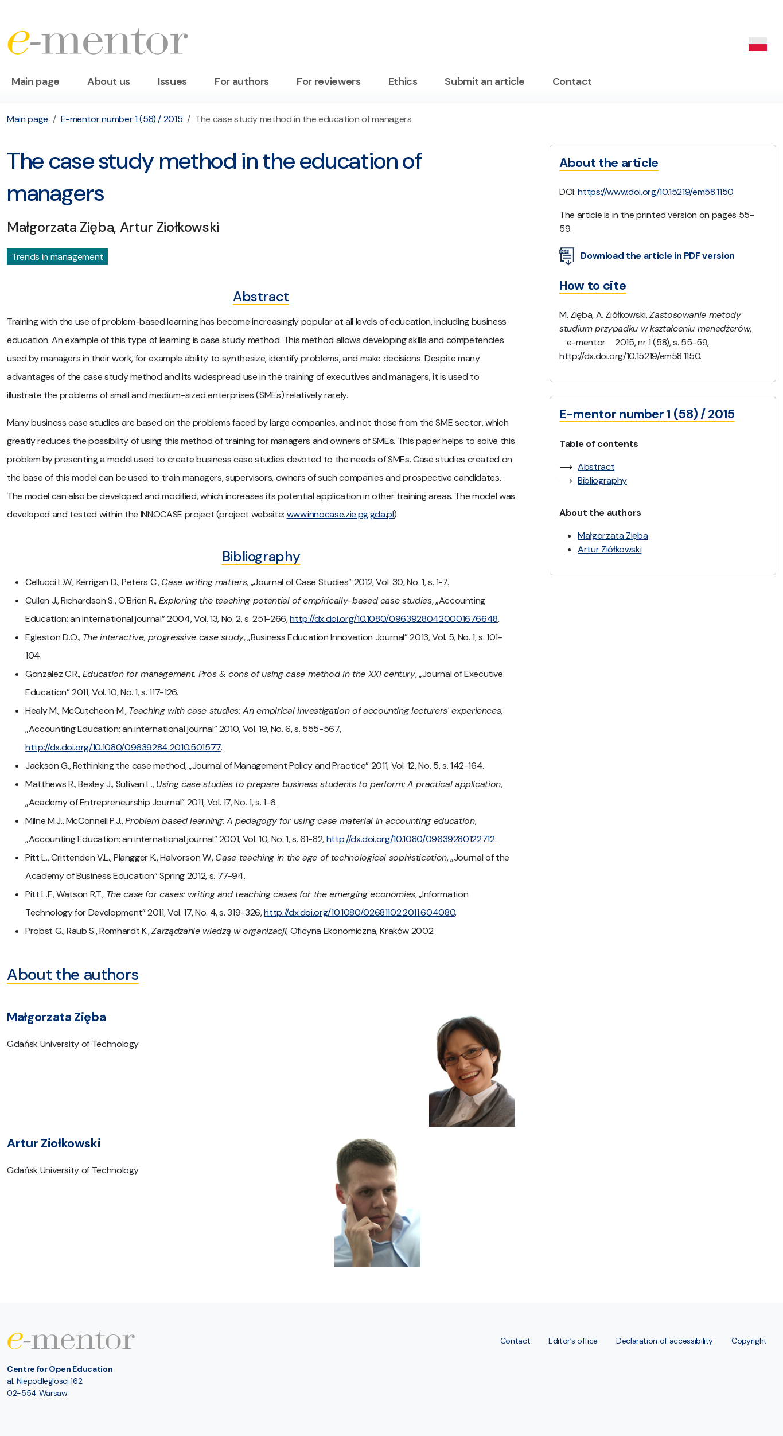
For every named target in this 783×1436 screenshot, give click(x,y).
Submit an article (484, 81)
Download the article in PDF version (647, 256)
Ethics (403, 81)
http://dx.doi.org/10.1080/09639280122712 (410, 839)
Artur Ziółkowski (609, 549)
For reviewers (328, 81)
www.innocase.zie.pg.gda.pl (340, 514)
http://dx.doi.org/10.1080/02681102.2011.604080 (359, 912)
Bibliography (602, 480)
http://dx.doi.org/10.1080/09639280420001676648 (394, 619)
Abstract (596, 467)
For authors (242, 81)
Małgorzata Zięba (613, 536)
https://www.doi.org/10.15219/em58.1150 (656, 192)
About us (108, 81)
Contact (572, 81)
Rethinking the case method (129, 766)
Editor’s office (573, 1341)
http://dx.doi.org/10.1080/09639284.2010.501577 (123, 747)
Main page (35, 81)
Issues (172, 81)
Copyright (749, 1341)
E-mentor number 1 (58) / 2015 (122, 119)
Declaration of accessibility (664, 1341)
